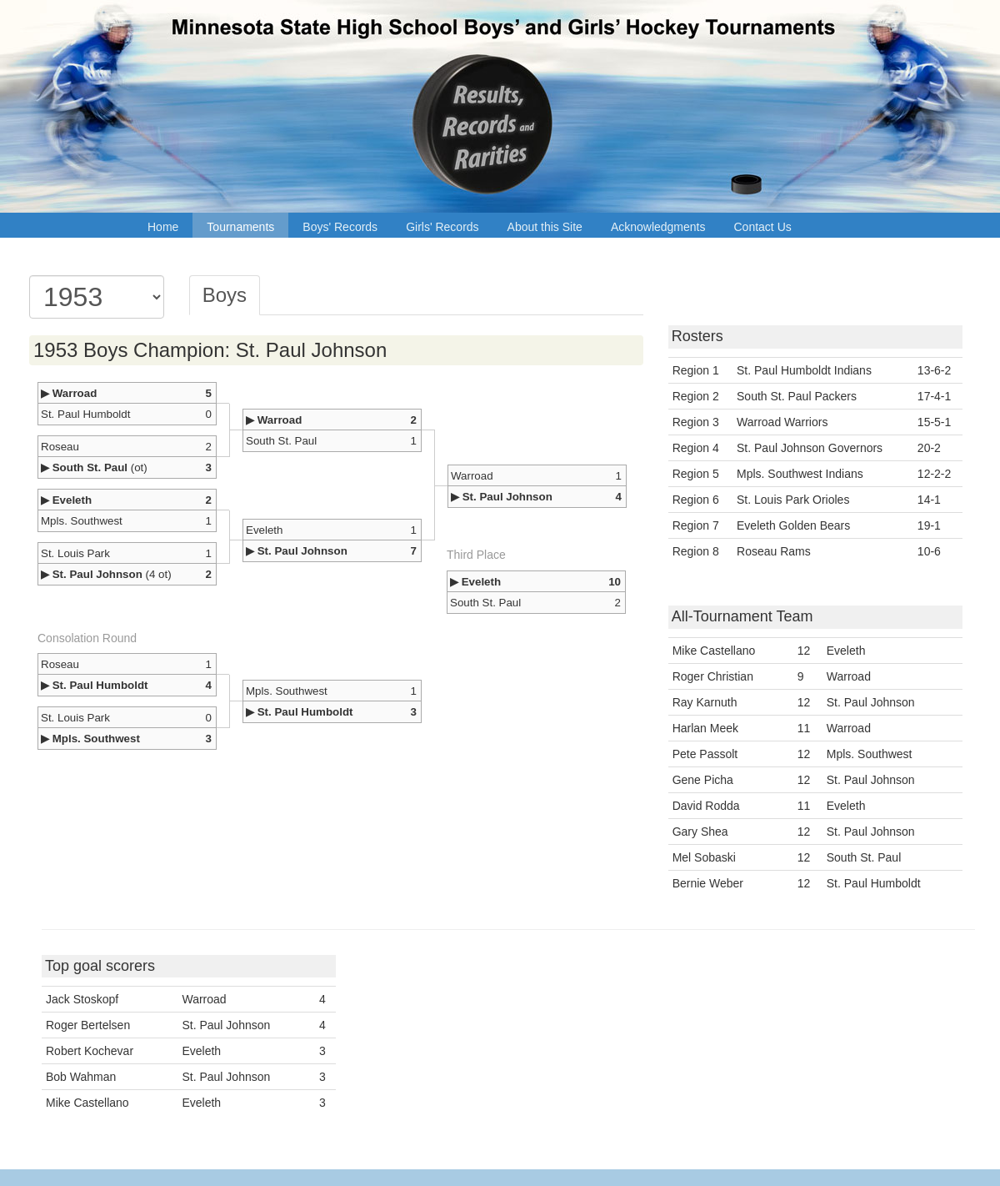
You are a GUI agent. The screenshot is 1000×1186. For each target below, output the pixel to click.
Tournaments (240, 227)
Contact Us (763, 227)
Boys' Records (340, 227)
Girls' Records (442, 227)
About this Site (545, 227)
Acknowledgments (658, 227)
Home (163, 227)
